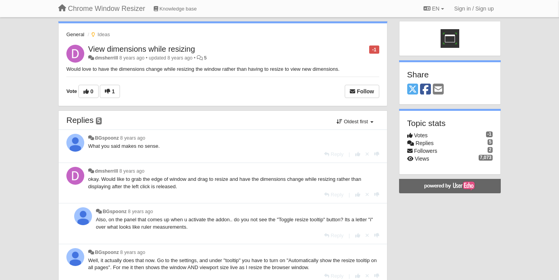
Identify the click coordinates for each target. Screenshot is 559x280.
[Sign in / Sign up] (474, 8)
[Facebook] (425, 89)
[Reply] (334, 154)
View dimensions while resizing (141, 49)
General (75, 34)
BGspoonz (107, 138)
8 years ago (133, 138)
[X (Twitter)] (412, 89)
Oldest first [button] (355, 121)
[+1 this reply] (357, 154)
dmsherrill (106, 58)
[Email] (438, 89)
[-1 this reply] (376, 154)
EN (434, 8)
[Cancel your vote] (367, 154)
